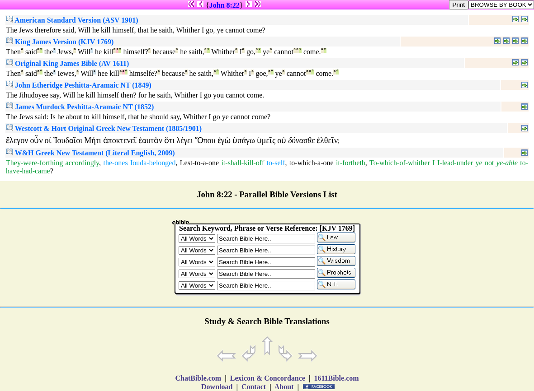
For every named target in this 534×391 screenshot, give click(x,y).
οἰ (48, 140)
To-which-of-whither (399, 163)
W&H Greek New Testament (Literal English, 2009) (90, 153)
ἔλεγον (17, 140)
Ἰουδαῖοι (68, 140)
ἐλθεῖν (327, 140)
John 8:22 (224, 5)
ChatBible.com (198, 378)
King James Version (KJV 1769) (59, 42)
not (489, 163)
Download (216, 387)
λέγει (184, 140)
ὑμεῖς (266, 140)
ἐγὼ (224, 140)
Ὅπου (205, 140)
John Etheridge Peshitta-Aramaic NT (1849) (78, 85)
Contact (254, 387)
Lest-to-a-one (199, 163)
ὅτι (169, 140)
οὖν (36, 140)
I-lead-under (455, 163)
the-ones (115, 163)
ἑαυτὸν (150, 140)
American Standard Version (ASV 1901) (72, 20)
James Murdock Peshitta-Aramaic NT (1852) (80, 107)
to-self (276, 163)
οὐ (281, 140)
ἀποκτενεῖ (120, 140)
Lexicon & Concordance (267, 378)
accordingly (82, 163)
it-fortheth (350, 163)
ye (478, 163)
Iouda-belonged (152, 163)
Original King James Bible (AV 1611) (67, 63)
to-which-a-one (311, 163)
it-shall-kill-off (242, 163)
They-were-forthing (34, 163)
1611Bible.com (336, 378)
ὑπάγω (243, 140)
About (284, 387)
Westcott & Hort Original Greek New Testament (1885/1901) (104, 128)
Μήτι (92, 140)
